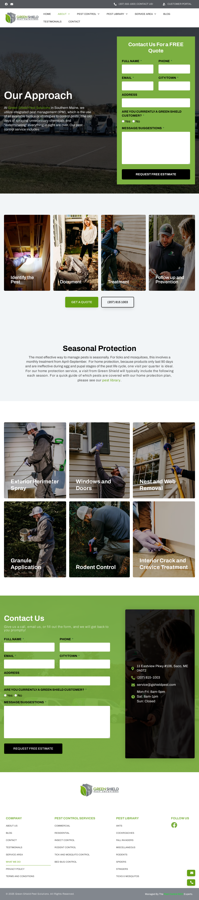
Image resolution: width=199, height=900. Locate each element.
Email (127, 77)
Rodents (121, 854)
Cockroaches (125, 833)
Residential (62, 833)
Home (47, 14)
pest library (111, 380)
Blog (166, 14)
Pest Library (117, 14)
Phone (164, 61)
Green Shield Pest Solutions (29, 108)
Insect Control (65, 840)
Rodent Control (65, 847)
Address (129, 94)
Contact (74, 21)
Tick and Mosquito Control (72, 854)
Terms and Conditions (20, 876)
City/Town (168, 77)
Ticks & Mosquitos (127, 876)
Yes (127, 121)
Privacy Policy (15, 869)
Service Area (145, 14)
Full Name (131, 61)
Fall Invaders (124, 840)
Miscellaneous (125, 847)
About (64, 14)
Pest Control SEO (173, 894)
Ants (119, 825)
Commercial (62, 825)
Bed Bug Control (66, 861)
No (138, 121)
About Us (11, 825)
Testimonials (52, 21)
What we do (13, 861)
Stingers (122, 869)
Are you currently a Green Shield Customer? (152, 113)
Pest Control (88, 14)
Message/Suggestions (142, 128)
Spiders (121, 861)
